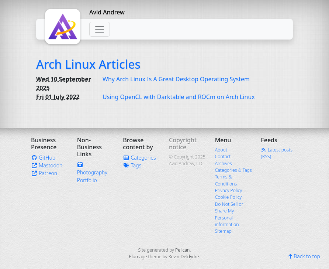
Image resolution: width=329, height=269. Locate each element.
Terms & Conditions (226, 180)
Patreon (44, 173)
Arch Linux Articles (88, 64)
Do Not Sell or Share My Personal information (229, 214)
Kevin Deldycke (184, 256)
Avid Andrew (107, 12)
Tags (132, 165)
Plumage (138, 256)
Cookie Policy (228, 197)
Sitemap (223, 231)
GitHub (43, 157)
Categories (139, 157)
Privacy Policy (228, 190)
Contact (223, 156)
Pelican (182, 250)
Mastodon (46, 165)
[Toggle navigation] (99, 29)
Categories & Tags (233, 170)
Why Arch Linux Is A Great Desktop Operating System (176, 79)
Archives (223, 163)
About (221, 150)
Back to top (304, 256)
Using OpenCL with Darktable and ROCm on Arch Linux (179, 97)
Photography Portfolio (92, 173)
